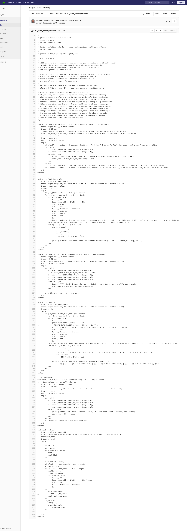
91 (35, 241)
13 (35, 63)
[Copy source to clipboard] (155, 31)
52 (35, 152)
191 (35, 468)
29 (35, 99)
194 (35, 475)
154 (35, 384)
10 (35, 56)
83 (35, 222)
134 (35, 339)
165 (35, 409)
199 (35, 487)
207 (35, 505)
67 (35, 186)
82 (35, 220)
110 (35, 284)
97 (35, 254)
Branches (8, 34)
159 (35, 396)
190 (35, 466)
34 (35, 111)
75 (35, 204)
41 (35, 127)
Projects (11, 2)
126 (35, 320)
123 (35, 313)
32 (35, 106)
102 (35, 266)
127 (35, 323)
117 (35, 300)
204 (35, 498)
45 (35, 136)
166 (35, 411)
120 (35, 307)
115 (35, 295)
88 (35, 234)
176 (35, 434)
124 (35, 316)
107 (35, 277)
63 (35, 177)
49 (35, 145)
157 (35, 391)
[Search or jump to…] (158, 2)
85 (35, 227)
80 (35, 215)
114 (35, 293)
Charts (7, 56)
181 (35, 446)
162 (35, 402)
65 (35, 181)
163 (35, 405)
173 (35, 427)
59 (35, 168)
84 (35, 225)
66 (35, 184)
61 (35, 172)
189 (35, 464)
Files (6, 25)
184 (35, 452)
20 (35, 79)
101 (35, 263)
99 (35, 259)
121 (35, 309)
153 (35, 382)
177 (35, 437)
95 (35, 250)
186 (35, 457)
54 (35, 156)
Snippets (26, 2)
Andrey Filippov (45, 23)
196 (35, 480)
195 (35, 478)
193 (35, 473)
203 (35, 496)
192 (35, 471)
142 (35, 357)
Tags (6, 38)
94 (35, 247)
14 (35, 65)
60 (35, 170)
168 (35, 416)
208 (35, 507)
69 (35, 190)
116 (35, 297)
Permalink (176, 14)
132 (35, 334)
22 (35, 83)
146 (35, 366)
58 (35, 165)
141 (35, 354)
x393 (55, 14)
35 (35, 113)
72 (35, 197)
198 (35, 484)
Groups (18, 2)
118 (35, 302)
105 (35, 272)
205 (35, 500)
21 (35, 81)
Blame (160, 14)
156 (35, 389)
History (167, 14)
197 (35, 482)
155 (35, 386)
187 (35, 459)
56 (35, 161)
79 (35, 213)
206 (35, 503)
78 (35, 211)
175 (35, 432)
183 (35, 450)
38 (35, 120)
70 (35, 193)
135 (35, 341)
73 (35, 199)
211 (35, 514)
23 (35, 86)
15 (35, 67)
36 (35, 115)
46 (35, 138)
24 (35, 88)
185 (35, 455)
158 (35, 393)
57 (35, 163)
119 (35, 304)
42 (35, 129)
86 (35, 229)
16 (35, 70)
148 (35, 370)
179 (35, 441)
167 (35, 414)
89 (35, 236)
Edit (168, 31)
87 (35, 231)
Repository (49, 8)
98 (35, 256)
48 (35, 142)
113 (35, 291)
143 (35, 359)
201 (35, 491)
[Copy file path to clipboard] (66, 31)
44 (35, 133)
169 (35, 418)
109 (35, 282)
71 (35, 195)
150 (35, 375)
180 (35, 443)
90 (35, 238)
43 (35, 131)
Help (32, 2)
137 (35, 345)
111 (35, 286)
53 (35, 154)
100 (35, 261)
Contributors (9, 43)
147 (35, 368)
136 (35, 343)
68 (35, 188)
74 (35, 202)
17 (35, 72)
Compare (8, 52)
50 (35, 147)
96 (35, 252)
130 (35, 329)
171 (35, 423)
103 (35, 268)
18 (35, 74)
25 (35, 90)
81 (35, 218)
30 (35, 101)
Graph (7, 47)
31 (35, 104)
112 (35, 288)
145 (35, 364)
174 (35, 430)
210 (35, 512)
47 (35, 140)
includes (62, 14)
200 (35, 489)
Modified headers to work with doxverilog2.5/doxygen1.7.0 (61, 20)
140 (35, 352)
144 (35, 361)
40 (35, 124)
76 (35, 206)
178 (35, 439)
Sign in (181, 2)
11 (35, 58)
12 (35, 60)
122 (35, 311)
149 (35, 373)
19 (35, 76)
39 (35, 122)
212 (35, 516)
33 (35, 108)
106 (35, 275)
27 (35, 95)
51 (35, 149)
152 (35, 380)
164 (35, 407)
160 (35, 398)
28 (35, 97)
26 (35, 92)
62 (35, 174)
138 (35, 348)
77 (35, 209)
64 (35, 179)
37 (35, 117)
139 (35, 350)
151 (35, 377)
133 (35, 336)
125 (35, 318)
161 (35, 400)
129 (35, 327)
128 (35, 325)
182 (35, 448)
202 (35, 494)
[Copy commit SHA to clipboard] (177, 21)
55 (35, 158)
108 (35, 279)
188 (35, 462)
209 (35, 509)
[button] (13, 528)
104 (35, 270)
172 (35, 425)
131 (35, 332)
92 (35, 243)
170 (35, 421)
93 (35, 245)
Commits (8, 29)
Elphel (35, 8)
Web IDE (175, 31)
